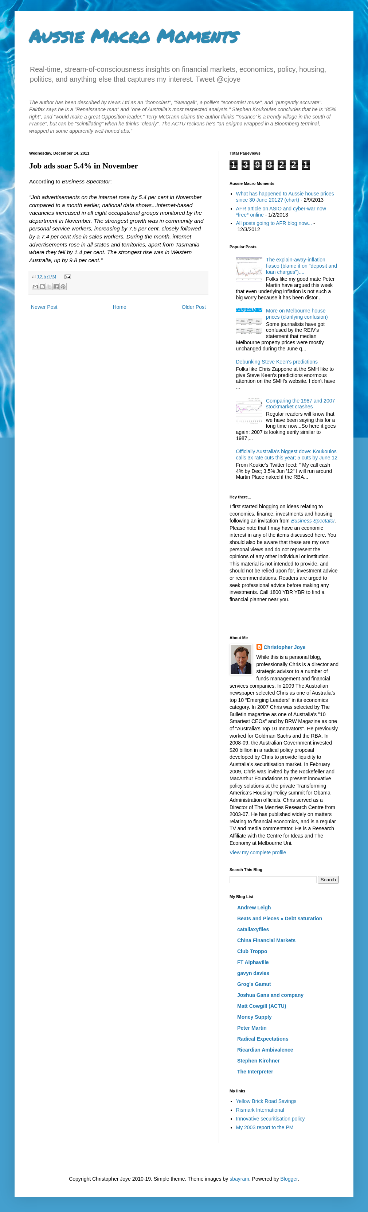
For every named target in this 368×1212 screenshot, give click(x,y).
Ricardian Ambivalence (265, 1050)
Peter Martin (252, 1028)
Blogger (288, 1179)
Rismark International (260, 1110)
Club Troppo (252, 951)
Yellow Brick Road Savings (266, 1101)
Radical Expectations (263, 1039)
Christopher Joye (285, 647)
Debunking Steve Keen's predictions (277, 362)
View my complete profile (258, 852)
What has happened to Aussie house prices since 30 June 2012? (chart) (285, 197)
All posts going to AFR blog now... (274, 223)
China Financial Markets (266, 940)
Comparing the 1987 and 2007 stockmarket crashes (300, 404)
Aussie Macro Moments (133, 36)
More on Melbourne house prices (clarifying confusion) (297, 314)
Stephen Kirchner (258, 1061)
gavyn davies (253, 973)
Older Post (194, 307)
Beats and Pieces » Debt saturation (279, 918)
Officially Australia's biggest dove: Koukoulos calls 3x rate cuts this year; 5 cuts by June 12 (287, 454)
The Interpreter (255, 1072)
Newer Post (44, 307)
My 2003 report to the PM (265, 1127)
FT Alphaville (253, 962)
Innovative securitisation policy (270, 1119)
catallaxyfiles (253, 929)
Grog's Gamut (254, 984)
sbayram (239, 1179)
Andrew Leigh (254, 907)
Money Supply (254, 1017)
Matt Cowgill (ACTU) (261, 1006)
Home (119, 307)
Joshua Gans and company (270, 995)
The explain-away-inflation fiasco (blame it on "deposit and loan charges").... (301, 266)
